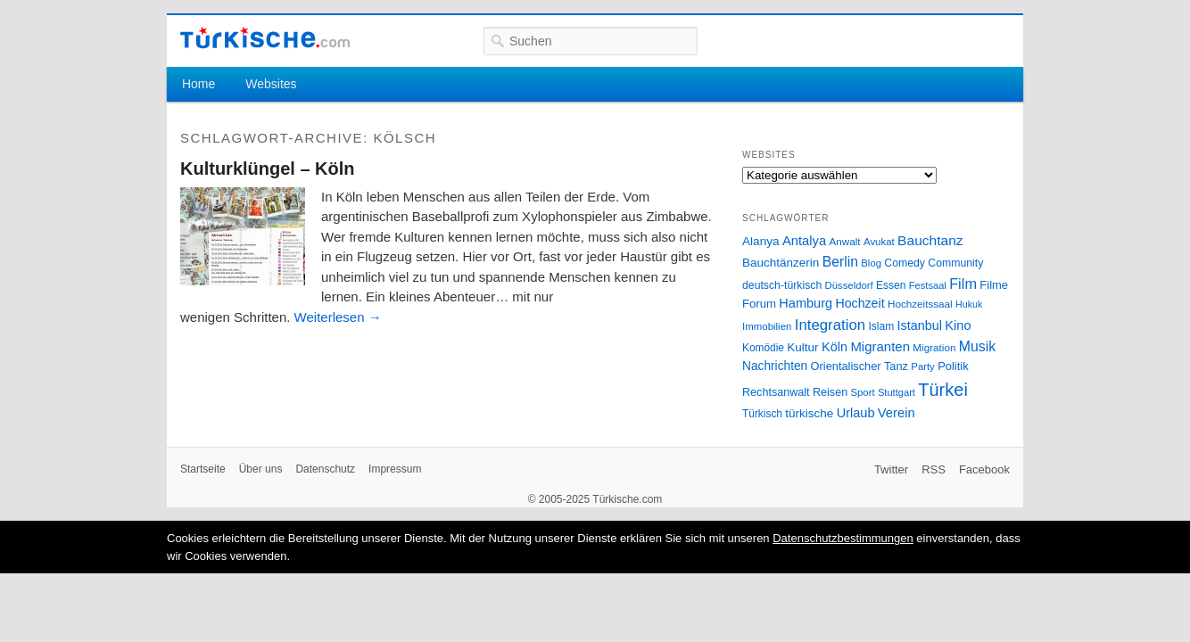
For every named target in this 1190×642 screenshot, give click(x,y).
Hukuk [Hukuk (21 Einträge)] (968, 304)
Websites (270, 84)
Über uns (261, 469)
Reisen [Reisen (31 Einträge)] (830, 392)
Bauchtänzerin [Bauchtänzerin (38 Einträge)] (780, 262)
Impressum (394, 469)
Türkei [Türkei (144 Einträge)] (943, 389)
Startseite (203, 469)
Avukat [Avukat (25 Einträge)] (879, 241)
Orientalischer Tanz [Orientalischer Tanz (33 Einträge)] (859, 366)
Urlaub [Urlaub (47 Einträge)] (856, 413)
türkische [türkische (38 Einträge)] (809, 413)
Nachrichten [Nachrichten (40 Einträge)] (774, 366)
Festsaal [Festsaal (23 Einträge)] (927, 285)
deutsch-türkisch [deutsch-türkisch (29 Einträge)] (782, 285)
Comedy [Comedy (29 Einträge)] (904, 263)
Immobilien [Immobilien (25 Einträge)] (766, 326)
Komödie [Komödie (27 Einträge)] (763, 348)
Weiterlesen (338, 317)
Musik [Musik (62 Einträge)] (977, 346)
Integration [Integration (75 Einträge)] (830, 325)
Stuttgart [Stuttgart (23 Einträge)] (896, 392)
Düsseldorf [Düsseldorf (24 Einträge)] (849, 285)
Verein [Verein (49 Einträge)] (896, 413)
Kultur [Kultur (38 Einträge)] (802, 347)
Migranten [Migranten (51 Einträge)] (880, 346)
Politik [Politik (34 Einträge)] (953, 366)
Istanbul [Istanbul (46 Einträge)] (919, 325)
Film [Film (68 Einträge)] (963, 284)
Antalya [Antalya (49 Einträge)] (804, 241)
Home (198, 84)
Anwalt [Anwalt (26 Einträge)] (845, 241)
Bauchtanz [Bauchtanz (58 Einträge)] (930, 240)
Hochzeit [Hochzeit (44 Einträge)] (859, 303)
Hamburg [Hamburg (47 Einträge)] (805, 303)
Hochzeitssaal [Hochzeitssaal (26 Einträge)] (920, 303)
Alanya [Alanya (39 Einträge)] (761, 241)
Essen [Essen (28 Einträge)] (890, 285)
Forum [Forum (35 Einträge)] (759, 303)
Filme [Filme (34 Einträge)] (993, 285)
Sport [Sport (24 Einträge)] (863, 392)
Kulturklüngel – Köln (267, 168)
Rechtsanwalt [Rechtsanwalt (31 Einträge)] (776, 392)
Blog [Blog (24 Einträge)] (871, 263)
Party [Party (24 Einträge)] (922, 366)
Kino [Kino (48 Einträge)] (958, 325)
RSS (933, 469)
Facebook (984, 469)
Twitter (891, 469)
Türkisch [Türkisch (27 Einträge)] (762, 413)
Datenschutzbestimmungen (843, 538)
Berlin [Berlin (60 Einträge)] (840, 261)
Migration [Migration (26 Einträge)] (934, 347)
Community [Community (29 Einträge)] (955, 263)
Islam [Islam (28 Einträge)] (881, 326)
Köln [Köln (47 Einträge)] (834, 347)
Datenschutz (325, 469)
